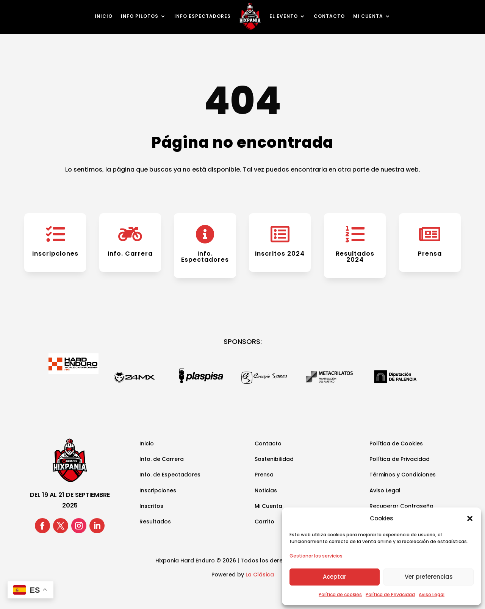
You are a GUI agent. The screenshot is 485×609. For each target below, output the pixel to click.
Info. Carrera (130, 253)
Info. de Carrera (161, 459)
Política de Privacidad (390, 594)
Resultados (155, 521)
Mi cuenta (368, 16)
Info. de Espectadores (169, 474)
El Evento (283, 16)
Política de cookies (340, 594)
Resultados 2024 (355, 256)
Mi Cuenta (268, 506)
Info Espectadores (202, 16)
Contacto (329, 16)
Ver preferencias (429, 577)
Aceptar (334, 577)
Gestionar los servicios (316, 556)
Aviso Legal (431, 594)
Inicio (104, 16)
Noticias (266, 490)
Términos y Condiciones (402, 474)
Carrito (264, 521)
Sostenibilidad (274, 459)
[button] (470, 518)
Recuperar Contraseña (401, 506)
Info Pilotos (139, 16)
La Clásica (260, 574)
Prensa (430, 253)
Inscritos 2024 (280, 253)
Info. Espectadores (205, 256)
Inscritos (151, 506)
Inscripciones (55, 253)
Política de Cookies (396, 443)
